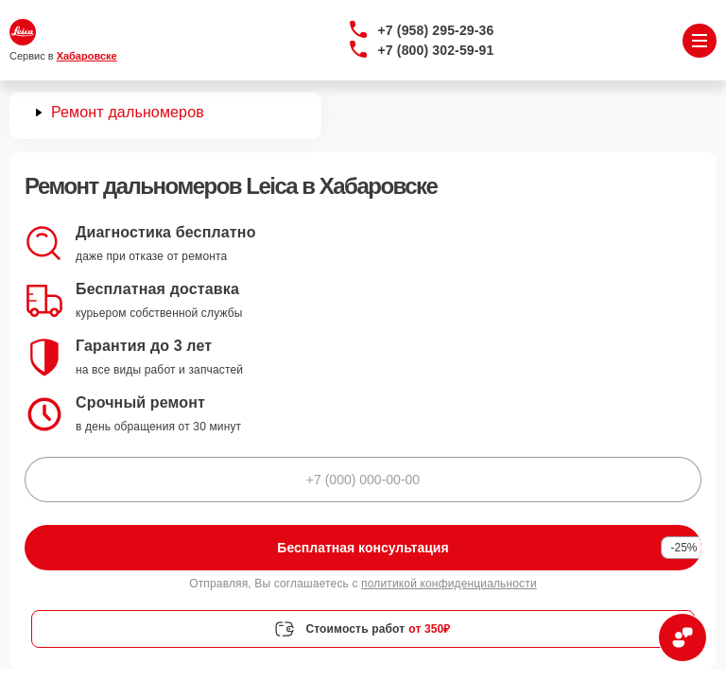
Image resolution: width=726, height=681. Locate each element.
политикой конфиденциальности (449, 583)
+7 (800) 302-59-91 (436, 50)
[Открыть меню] (700, 41)
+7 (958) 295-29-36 (436, 30)
